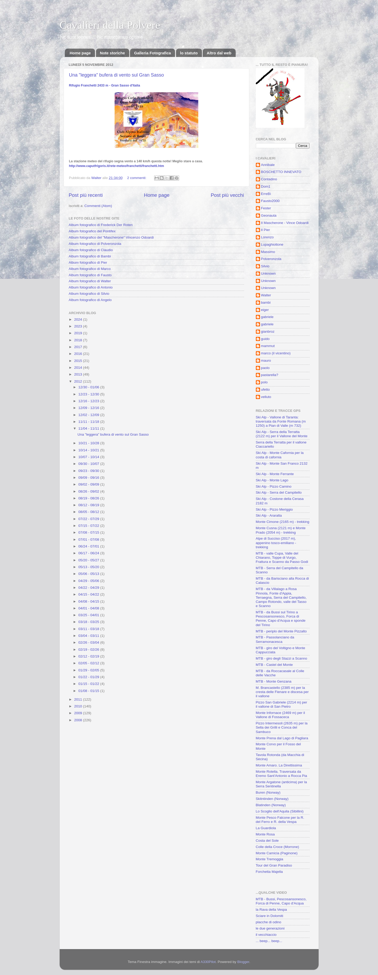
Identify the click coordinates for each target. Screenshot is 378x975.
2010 (78, 706)
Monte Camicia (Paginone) (277, 853)
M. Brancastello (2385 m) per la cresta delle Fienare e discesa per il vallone (282, 692)
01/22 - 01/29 (89, 677)
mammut (268, 346)
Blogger (243, 962)
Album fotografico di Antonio (91, 287)
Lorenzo (267, 237)
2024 (78, 319)
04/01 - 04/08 (89, 608)
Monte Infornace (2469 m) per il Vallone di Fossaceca (280, 715)
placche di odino (268, 922)
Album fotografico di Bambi (90, 256)
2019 (78, 333)
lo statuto (189, 53)
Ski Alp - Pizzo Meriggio (274, 509)
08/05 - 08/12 (89, 512)
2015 (78, 361)
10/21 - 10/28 (89, 443)
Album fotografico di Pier (88, 262)
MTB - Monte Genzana (274, 681)
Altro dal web (219, 53)
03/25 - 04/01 (89, 615)
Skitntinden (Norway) (272, 799)
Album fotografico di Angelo (90, 300)
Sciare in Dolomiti (269, 916)
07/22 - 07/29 (89, 519)
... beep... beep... (269, 941)
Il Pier (265, 230)
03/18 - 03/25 (89, 622)
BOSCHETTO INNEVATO (281, 172)
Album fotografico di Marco (90, 269)
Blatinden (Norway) (271, 805)
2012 (78, 381)
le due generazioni (270, 928)
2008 (78, 720)
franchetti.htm (116, 166)
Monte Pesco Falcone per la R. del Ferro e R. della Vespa (280, 820)
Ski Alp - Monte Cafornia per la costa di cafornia (280, 455)
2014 (78, 368)
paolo (265, 368)
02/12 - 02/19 (89, 656)
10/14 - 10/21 (89, 450)
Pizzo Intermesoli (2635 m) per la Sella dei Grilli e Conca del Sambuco (282, 727)
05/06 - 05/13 (89, 574)
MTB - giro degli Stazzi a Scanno (281, 658)
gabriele (267, 317)
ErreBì (266, 194)
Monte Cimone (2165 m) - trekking (282, 522)
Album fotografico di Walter (90, 281)
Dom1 (265, 186)
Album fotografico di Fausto (90, 275)
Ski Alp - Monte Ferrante (275, 474)
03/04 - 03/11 (89, 636)
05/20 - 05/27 (89, 560)
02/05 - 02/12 (89, 663)
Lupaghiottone (272, 244)
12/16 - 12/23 (89, 401)
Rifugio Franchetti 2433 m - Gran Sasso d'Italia (104, 85)
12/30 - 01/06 (89, 387)
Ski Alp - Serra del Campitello (279, 492)
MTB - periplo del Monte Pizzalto (281, 631)
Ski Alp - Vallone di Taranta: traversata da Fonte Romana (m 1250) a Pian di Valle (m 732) (281, 421)
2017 (78, 347)
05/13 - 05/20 (89, 567)
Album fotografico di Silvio (89, 294)
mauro (266, 360)
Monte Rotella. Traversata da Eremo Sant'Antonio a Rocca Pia (281, 774)
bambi (266, 302)
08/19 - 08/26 (89, 498)
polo (264, 382)
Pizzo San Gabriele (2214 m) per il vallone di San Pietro (281, 704)
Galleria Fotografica (152, 53)
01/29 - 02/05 (89, 670)
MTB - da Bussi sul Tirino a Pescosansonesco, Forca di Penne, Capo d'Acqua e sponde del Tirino (281, 618)
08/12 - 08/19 (89, 505)
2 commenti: (137, 178)
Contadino (269, 179)
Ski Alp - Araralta (269, 515)
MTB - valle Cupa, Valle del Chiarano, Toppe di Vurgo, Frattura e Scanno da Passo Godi (282, 557)
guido (265, 339)
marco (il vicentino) (276, 353)
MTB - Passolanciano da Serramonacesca (275, 639)
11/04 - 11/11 (89, 428)
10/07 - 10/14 (89, 457)
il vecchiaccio (266, 935)
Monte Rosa (265, 834)
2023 (78, 326)
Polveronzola (271, 259)
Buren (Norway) (268, 792)
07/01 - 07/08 (89, 539)
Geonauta (269, 215)
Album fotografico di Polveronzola (95, 244)
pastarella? (269, 375)
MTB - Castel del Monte (274, 665)
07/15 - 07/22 (89, 526)
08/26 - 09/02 (89, 491)
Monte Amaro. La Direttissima (279, 765)
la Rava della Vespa (271, 909)
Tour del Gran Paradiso (274, 865)
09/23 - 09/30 (89, 471)
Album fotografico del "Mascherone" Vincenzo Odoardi (111, 237)
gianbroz (268, 331)
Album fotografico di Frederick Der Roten (101, 225)
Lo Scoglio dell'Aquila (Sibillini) (280, 811)
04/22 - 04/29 (89, 588)
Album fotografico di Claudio (91, 250)
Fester (266, 208)
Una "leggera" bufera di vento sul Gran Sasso (116, 75)
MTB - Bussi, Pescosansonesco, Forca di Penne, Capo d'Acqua (281, 901)
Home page (80, 53)
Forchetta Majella (269, 872)
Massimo (268, 252)
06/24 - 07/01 (89, 546)
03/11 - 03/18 (89, 629)
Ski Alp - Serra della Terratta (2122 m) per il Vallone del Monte (282, 434)
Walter (266, 295)
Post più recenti (86, 195)
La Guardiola (266, 828)
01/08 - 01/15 (89, 691)
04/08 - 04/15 (89, 601)
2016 (78, 354)
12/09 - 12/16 (89, 408)
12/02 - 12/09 (89, 415)
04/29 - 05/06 (89, 581)
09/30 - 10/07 (89, 464)
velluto (266, 397)
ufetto (265, 389)
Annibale (268, 165)
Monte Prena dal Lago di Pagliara (282, 738)
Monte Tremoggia (269, 859)
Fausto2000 (270, 201)
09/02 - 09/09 (89, 484)
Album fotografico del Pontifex (92, 231)
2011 (78, 699)
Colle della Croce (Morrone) (277, 847)
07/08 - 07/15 (89, 532)
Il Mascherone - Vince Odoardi (285, 223)
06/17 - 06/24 (89, 553)
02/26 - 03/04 (89, 642)
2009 (78, 713)
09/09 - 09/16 (89, 478)
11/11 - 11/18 (89, 422)
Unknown (268, 273)
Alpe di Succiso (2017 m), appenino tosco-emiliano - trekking (276, 542)
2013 (78, 374)
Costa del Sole (267, 841)
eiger (265, 310)
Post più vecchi (227, 195)
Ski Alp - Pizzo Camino (274, 486)
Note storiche (112, 53)
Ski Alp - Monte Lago (272, 480)
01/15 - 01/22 (89, 684)
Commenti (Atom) (98, 206)
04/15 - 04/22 (89, 594)
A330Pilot (208, 962)
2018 (78, 340)
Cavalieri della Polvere (110, 25)
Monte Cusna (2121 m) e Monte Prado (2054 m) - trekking (281, 530)
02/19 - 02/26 (89, 649)
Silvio (265, 266)
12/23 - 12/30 (89, 394)
